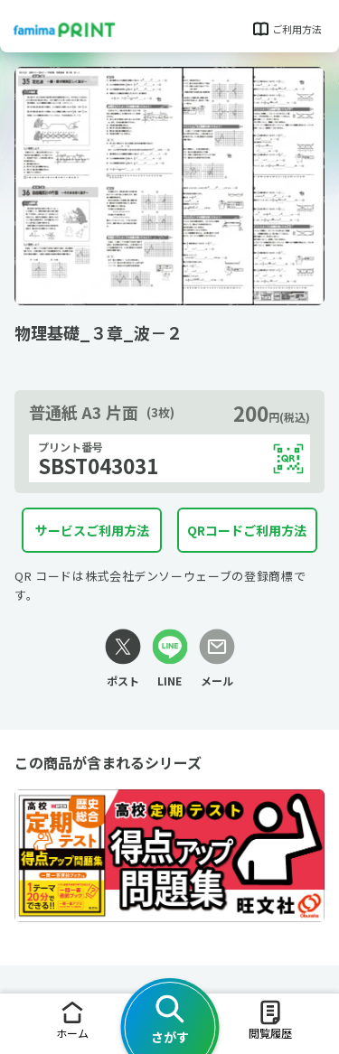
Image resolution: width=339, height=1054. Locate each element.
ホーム (72, 1019)
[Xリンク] (123, 659)
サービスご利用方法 (92, 530)
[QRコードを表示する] (288, 458)
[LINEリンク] (170, 659)
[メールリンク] (217, 659)
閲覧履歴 (270, 1019)
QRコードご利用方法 (246, 530)
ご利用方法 (286, 29)
